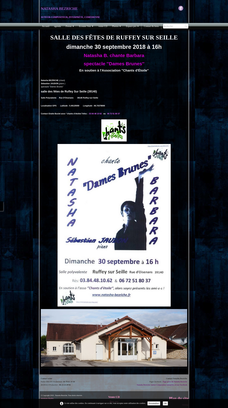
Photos (116, 26)
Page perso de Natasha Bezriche (175, 382)
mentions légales (47, 398)
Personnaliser (154, 403)
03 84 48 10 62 (95, 114)
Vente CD (114, 396)
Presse (70, 26)
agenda (57, 26)
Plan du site (178, 398)
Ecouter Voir (86, 26)
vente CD (102, 26)
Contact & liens (151, 26)
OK (165, 403)
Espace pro (132, 26)
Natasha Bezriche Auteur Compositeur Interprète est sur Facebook (162, 385)
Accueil (45, 26)
